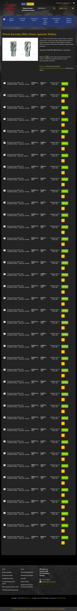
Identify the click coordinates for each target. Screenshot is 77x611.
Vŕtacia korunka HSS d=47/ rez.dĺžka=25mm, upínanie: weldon (18, 501)
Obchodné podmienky (27, 572)
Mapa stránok (25, 581)
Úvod (3, 569)
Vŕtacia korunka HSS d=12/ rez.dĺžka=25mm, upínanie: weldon (18, 83)
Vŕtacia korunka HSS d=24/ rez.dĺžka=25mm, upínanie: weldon (18, 226)
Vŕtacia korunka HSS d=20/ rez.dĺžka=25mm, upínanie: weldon (18, 179)
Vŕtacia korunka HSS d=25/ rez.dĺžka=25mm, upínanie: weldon (18, 238)
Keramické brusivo (22, 19)
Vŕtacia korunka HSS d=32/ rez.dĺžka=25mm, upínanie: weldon (18, 322)
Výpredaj (30, 4)
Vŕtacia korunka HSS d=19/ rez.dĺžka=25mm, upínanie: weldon (18, 167)
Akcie (23, 4)
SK (74, 3)
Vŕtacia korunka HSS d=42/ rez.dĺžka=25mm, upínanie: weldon (18, 441)
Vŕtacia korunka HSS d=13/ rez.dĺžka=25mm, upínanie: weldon (18, 95)
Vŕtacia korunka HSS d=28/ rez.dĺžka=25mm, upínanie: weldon (18, 274)
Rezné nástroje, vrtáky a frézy (10, 587)
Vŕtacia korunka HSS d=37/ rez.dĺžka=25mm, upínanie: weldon (18, 382)
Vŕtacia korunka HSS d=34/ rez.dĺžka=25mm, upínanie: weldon (18, 346)
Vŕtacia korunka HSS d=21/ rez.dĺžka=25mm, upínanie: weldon (18, 191)
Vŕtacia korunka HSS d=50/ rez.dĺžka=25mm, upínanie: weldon (18, 537)
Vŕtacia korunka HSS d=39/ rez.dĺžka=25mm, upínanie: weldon (18, 406)
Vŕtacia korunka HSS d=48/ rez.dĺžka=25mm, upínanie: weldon (18, 513)
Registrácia (66, 3)
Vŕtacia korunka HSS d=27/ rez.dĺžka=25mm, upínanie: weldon (18, 262)
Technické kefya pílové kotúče (45, 21)
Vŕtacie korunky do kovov (53, 66)
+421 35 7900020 (46, 579)
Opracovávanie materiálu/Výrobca (28, 9)
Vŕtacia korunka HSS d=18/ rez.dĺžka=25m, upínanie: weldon (17, 155)
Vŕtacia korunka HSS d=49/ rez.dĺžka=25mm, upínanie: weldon (18, 525)
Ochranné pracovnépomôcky (68, 20)
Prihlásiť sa (59, 3)
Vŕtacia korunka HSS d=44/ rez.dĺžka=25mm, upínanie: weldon (18, 465)
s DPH (63, 8)
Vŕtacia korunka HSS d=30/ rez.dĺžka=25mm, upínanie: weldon (18, 298)
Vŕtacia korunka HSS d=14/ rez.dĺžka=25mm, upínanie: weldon (18, 107)
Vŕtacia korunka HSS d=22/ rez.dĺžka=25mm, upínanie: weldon (18, 203)
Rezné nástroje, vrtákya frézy (56, 20)
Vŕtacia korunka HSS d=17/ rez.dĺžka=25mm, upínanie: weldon (18, 143)
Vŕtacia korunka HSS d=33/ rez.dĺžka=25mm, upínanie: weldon (18, 334)
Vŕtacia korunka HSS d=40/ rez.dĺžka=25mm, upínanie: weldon (18, 417)
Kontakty (23, 578)
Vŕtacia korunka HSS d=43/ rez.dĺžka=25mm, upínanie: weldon (18, 453)
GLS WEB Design (61, 598)
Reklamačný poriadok (27, 575)
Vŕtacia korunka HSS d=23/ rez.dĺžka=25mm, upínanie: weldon (18, 214)
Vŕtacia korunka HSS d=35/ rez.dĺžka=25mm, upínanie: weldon (18, 358)
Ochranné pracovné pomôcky (10, 590)
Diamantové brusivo (34, 19)
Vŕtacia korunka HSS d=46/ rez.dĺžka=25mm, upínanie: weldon (18, 489)
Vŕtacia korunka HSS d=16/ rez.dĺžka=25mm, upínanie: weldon (18, 131)
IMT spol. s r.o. (27, 598)
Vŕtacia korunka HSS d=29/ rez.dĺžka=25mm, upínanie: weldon (18, 286)
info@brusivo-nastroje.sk (48, 582)
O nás (22, 569)
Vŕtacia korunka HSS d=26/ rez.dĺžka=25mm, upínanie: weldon (18, 250)
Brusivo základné (11, 19)
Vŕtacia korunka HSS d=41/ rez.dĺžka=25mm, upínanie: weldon (18, 429)
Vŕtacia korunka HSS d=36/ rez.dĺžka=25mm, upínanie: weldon (18, 370)
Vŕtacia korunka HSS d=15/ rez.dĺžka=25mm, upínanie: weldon (18, 119)
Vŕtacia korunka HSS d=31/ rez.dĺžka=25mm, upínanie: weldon (18, 310)
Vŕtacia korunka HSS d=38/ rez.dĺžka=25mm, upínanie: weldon (18, 394)
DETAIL (64, 84)
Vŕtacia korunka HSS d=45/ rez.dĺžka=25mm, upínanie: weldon (18, 477)
